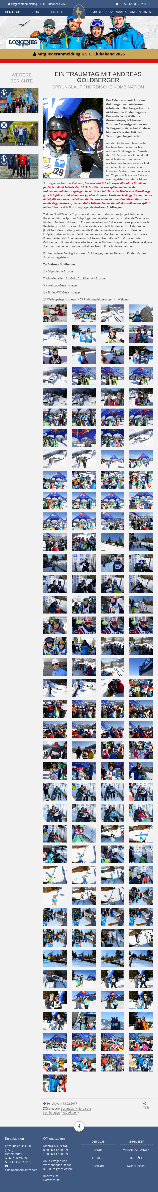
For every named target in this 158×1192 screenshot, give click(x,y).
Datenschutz (51, 1180)
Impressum (50, 1176)
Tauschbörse (136, 1166)
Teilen (147, 1105)
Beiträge (136, 1158)
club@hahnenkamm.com (21, 1170)
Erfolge (58, 12)
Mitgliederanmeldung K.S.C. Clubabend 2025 (37, 4)
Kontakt (148, 12)
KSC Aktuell (70, 1112)
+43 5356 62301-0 (138, 4)
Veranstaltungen (126, 12)
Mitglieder (101, 12)
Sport (36, 12)
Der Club (12, 12)
